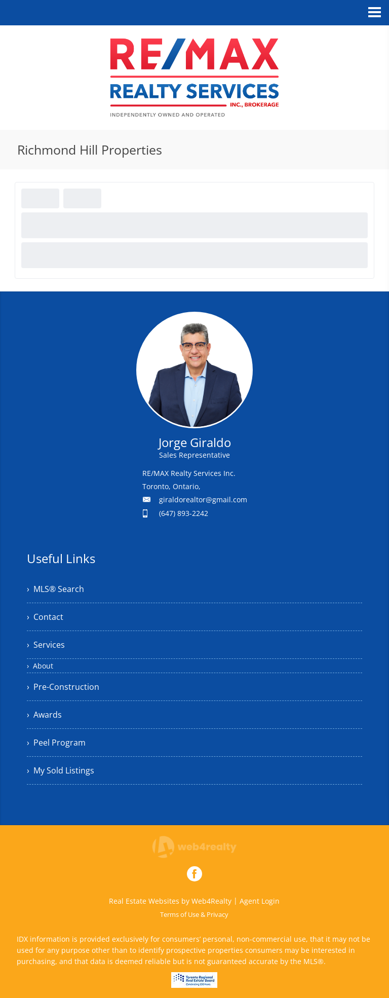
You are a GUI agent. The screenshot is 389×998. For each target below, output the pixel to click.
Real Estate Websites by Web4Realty (170, 901)
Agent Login (260, 901)
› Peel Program (56, 742)
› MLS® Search (55, 589)
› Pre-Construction (63, 686)
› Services (46, 644)
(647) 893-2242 (183, 513)
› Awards (44, 714)
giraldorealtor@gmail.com (203, 499)
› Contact (45, 616)
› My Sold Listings (60, 770)
